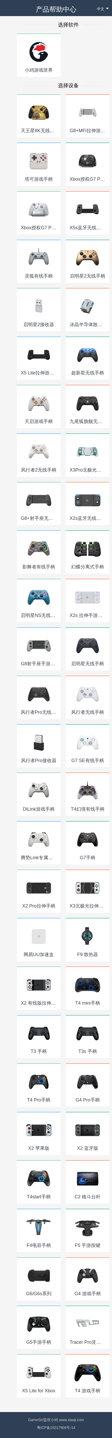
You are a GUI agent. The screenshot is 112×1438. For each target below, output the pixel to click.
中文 (103, 9)
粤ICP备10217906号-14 (56, 1428)
